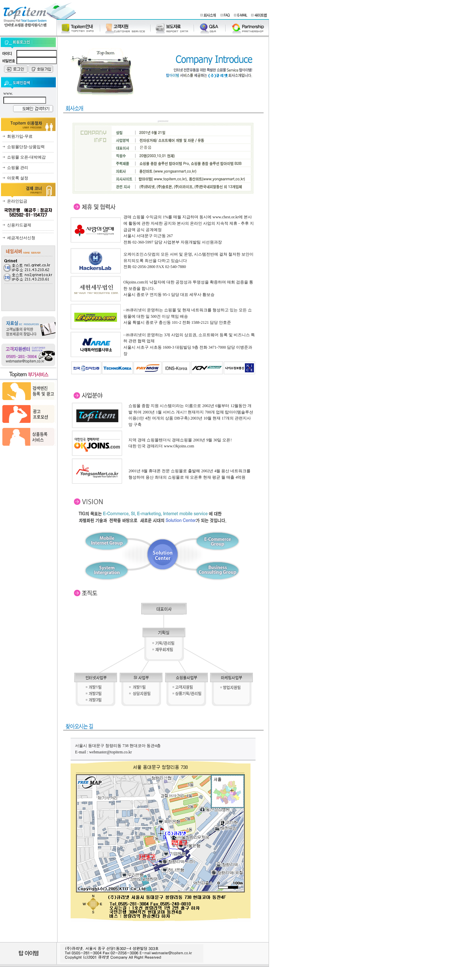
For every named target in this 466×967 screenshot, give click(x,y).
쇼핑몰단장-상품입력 (26, 146)
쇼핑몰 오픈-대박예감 (26, 157)
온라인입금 (17, 201)
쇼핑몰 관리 (17, 167)
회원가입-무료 (20, 136)
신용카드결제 (19, 225)
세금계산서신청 (21, 237)
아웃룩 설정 (17, 178)
